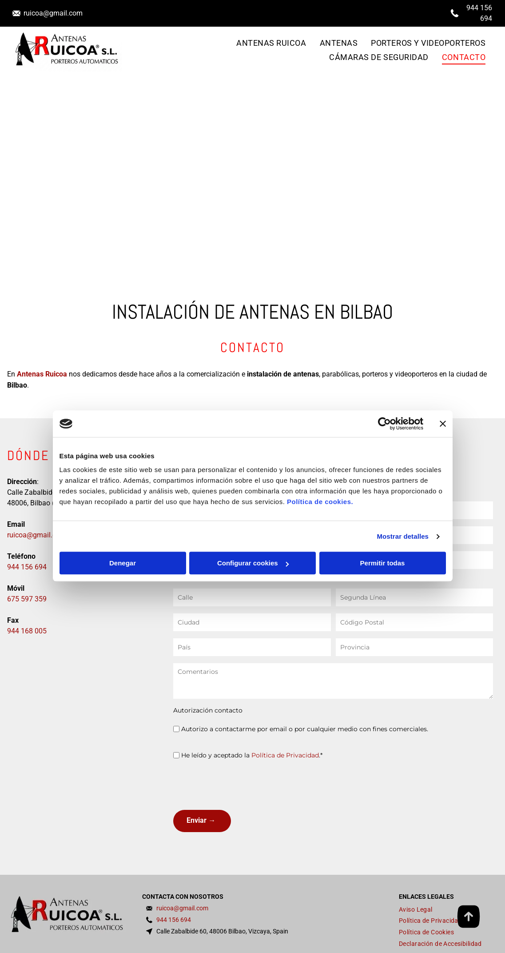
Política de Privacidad (285, 755)
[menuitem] (271, 43)
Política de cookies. (320, 502)
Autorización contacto (208, 710)
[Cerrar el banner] (443, 423)
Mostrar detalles (403, 536)
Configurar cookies (253, 563)
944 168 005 (27, 631)
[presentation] (240, 783)
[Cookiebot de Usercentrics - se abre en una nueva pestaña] (384, 423)
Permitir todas (382, 563)
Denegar (122, 563)
